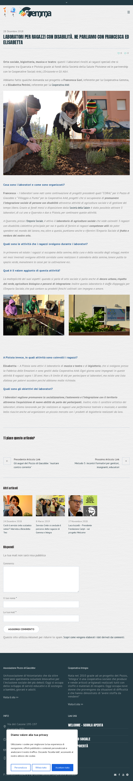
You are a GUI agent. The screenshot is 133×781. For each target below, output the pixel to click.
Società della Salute (80, 207)
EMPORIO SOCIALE (79, 738)
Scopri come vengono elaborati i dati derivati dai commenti (93, 637)
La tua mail (9, 612)
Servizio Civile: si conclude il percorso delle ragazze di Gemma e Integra (48, 529)
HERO (71, 732)
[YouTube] (123, 774)
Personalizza (21, 767)
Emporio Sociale (35, 221)
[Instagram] (127, 774)
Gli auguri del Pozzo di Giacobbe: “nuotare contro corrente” (36, 465)
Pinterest (21, 446)
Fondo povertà (78, 745)
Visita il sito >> (10, 697)
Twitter (13, 446)
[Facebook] (119, 774)
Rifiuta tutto (41, 767)
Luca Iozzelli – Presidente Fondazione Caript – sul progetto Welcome (80, 529)
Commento (8, 563)
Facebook (5, 446)
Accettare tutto (62, 767)
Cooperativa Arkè (60, 85)
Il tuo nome (10, 598)
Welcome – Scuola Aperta (85, 725)
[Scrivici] (115, 774)
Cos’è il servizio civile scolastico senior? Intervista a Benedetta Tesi (17, 529)
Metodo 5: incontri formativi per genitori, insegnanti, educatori (97, 465)
